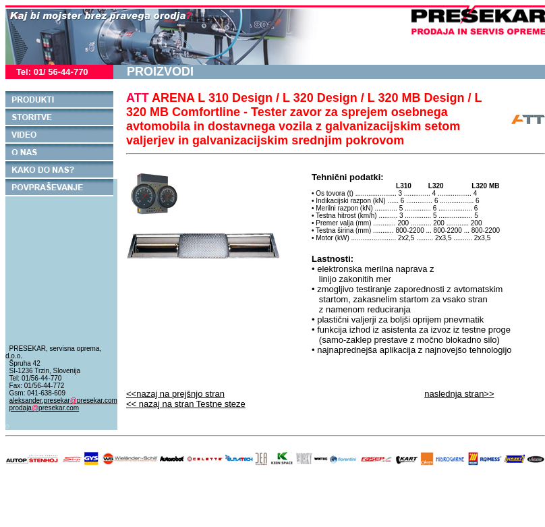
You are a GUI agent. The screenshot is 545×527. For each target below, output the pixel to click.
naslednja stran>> (459, 394)
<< (186, 404)
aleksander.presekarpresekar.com (63, 400)
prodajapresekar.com (44, 408)
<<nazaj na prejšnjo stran (175, 394)
